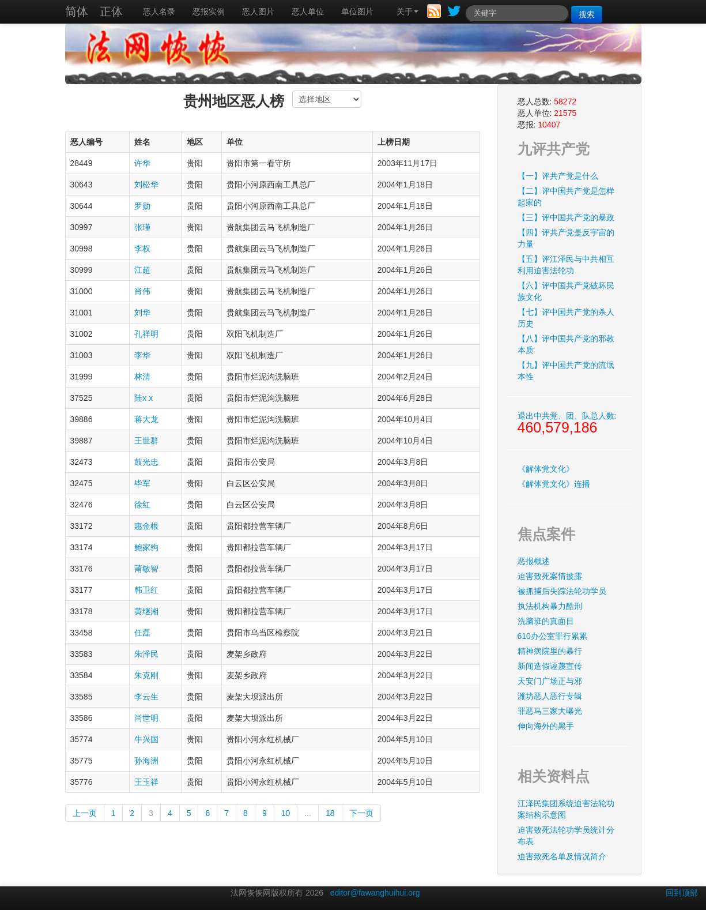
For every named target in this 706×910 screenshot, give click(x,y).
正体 (111, 11)
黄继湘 (146, 611)
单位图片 (357, 11)
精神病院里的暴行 (550, 651)
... (307, 813)
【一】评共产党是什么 (558, 176)
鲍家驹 (146, 547)
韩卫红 (146, 590)
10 (285, 813)
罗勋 (142, 205)
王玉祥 (146, 782)
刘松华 (146, 184)
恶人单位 (308, 11)
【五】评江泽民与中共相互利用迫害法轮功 (566, 264)
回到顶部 (682, 892)
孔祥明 (146, 334)
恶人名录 (159, 11)
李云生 (146, 696)
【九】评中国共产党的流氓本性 (566, 370)
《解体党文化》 (546, 468)
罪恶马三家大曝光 (550, 711)
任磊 (142, 632)
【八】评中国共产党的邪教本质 (566, 344)
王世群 (146, 440)
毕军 (142, 483)
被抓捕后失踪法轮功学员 (562, 591)
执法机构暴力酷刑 (550, 606)
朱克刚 (146, 675)
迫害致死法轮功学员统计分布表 (566, 835)
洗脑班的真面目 (546, 621)
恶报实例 (208, 11)
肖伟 (142, 291)
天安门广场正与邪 (550, 681)
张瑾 (142, 227)
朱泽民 (146, 654)
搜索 (587, 14)
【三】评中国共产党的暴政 (566, 217)
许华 (142, 163)
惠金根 (146, 526)
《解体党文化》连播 (554, 483)
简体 (76, 11)
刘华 (142, 312)
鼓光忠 (146, 462)
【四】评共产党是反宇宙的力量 (566, 238)
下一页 (361, 813)
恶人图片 (258, 11)
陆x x (143, 398)
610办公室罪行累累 (552, 636)
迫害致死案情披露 (550, 576)
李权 (142, 248)
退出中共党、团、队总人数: (567, 423)
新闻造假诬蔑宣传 (550, 666)
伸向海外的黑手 (546, 726)
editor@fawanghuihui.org (375, 892)
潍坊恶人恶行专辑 (550, 696)
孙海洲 (146, 760)
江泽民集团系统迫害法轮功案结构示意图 (566, 809)
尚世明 (146, 718)
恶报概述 (534, 561)
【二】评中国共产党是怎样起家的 (566, 196)
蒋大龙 (146, 419)
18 (330, 813)
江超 (142, 269)
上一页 (85, 813)
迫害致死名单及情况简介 (562, 856)
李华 (142, 355)
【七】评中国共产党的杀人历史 (566, 317)
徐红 (142, 504)
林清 (142, 376)
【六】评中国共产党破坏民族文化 (566, 291)
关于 (407, 11)
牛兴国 (146, 739)
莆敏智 (146, 568)
